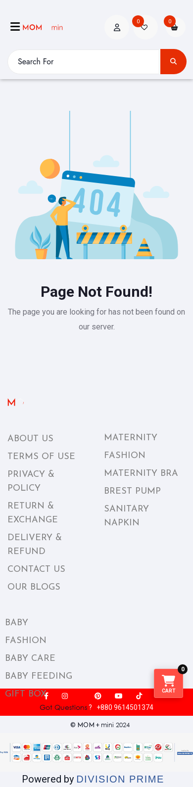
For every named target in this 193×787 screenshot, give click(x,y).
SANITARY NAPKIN (126, 516)
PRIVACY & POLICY (30, 481)
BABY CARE (30, 658)
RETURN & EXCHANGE (32, 513)
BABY (16, 623)
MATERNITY (130, 438)
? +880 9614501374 (96, 707)
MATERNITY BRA (141, 473)
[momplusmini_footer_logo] (43, 402)
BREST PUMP (132, 491)
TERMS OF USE (41, 457)
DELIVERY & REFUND (34, 544)
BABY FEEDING (38, 676)
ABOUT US (30, 439)
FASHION (124, 456)
